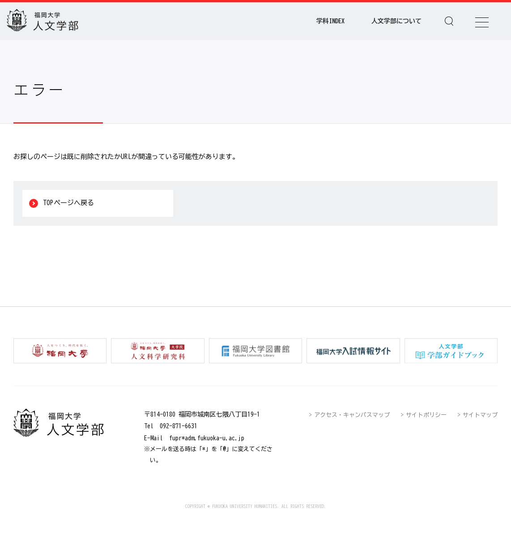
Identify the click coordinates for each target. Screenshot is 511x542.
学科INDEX (330, 21)
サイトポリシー (426, 415)
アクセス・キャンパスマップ (352, 415)
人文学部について (396, 21)
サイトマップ (480, 415)
